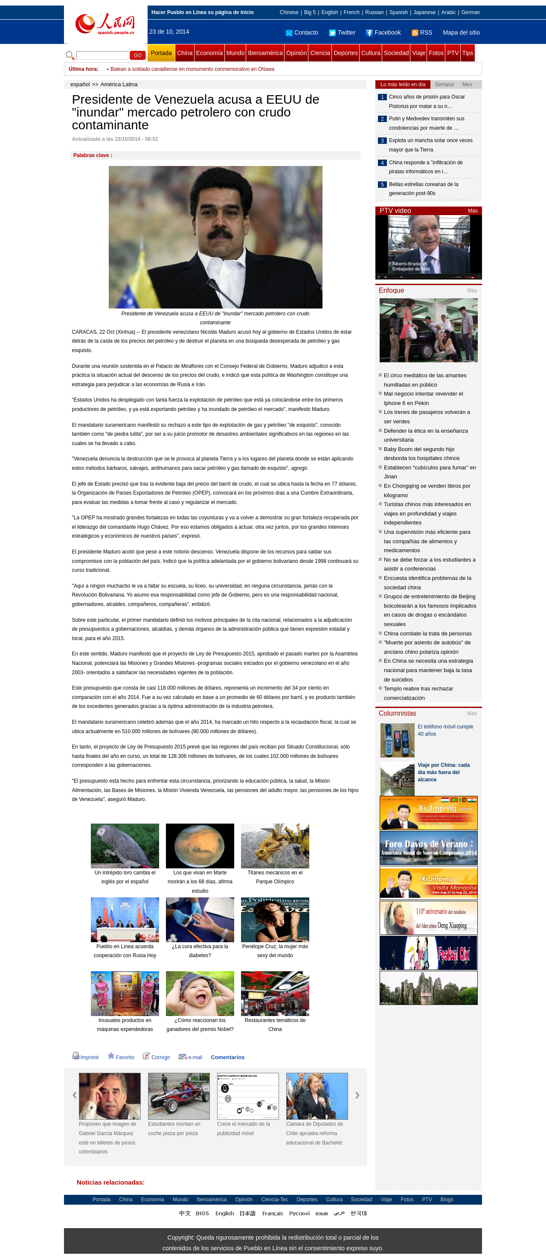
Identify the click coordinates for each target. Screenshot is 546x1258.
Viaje (418, 53)
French (352, 12)
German (471, 12)
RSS (422, 32)
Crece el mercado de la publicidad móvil (243, 1128)
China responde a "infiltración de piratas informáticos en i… (426, 167)
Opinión (296, 53)
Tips (467, 53)
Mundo (236, 53)
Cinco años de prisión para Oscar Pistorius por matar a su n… (427, 101)
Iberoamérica (265, 53)
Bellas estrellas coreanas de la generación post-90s (424, 189)
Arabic (448, 12)
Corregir (156, 1057)
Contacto (302, 32)
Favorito (120, 1057)
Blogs (447, 1200)
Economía (209, 53)
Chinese (289, 12)
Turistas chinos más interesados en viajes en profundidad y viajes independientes (427, 513)
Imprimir (85, 1057)
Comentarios (227, 1057)
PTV (453, 53)
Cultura (370, 53)
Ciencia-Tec (274, 1200)
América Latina (119, 84)
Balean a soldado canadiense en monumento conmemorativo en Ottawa (192, 69)
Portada (161, 53)
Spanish (398, 12)
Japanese (424, 12)
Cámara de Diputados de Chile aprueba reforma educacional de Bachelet (314, 1133)
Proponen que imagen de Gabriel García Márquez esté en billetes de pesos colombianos (107, 1138)
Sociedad (396, 53)
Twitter (342, 32)
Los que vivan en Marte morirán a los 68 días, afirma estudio (200, 882)
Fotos (436, 53)
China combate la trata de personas (428, 633)
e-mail (191, 1057)
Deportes (346, 53)
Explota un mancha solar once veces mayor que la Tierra (431, 145)
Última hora (83, 69)
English (329, 12)
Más (473, 211)
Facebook (383, 32)
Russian (374, 12)
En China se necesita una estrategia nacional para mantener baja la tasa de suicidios (428, 670)
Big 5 (310, 12)
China (185, 53)
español (80, 84)
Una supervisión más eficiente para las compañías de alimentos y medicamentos (427, 541)
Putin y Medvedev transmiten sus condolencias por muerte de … (427, 123)
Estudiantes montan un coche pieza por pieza (174, 1128)
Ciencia (320, 53)
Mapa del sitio (461, 32)
